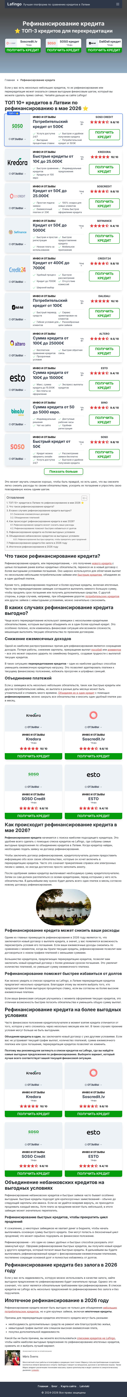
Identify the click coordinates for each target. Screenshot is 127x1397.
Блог (54, 1386)
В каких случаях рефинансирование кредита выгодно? (40, 510)
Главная (10, 80)
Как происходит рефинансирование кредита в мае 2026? (42, 521)
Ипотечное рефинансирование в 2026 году (33, 546)
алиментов (114, 649)
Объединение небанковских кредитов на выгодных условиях (44, 536)
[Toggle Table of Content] (82, 498)
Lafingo (14, 4)
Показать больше (63, 471)
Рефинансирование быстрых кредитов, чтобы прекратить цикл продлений (52, 539)
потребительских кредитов (102, 596)
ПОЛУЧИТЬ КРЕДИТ (23, 50)
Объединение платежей (26, 517)
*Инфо (29, 45)
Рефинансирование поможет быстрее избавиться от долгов (45, 528)
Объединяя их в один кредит (76, 692)
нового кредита (102, 563)
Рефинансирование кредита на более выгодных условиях (42, 532)
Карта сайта (68, 1386)
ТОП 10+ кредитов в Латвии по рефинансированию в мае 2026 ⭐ (46, 502)
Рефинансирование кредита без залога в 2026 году (38, 542)
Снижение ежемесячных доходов (31, 514)
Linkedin (35, 1370)
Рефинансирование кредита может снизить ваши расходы (44, 525)
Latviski (84, 1386)
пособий (96, 649)
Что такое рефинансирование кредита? (31, 506)
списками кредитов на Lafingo (96, 1338)
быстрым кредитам (90, 574)
